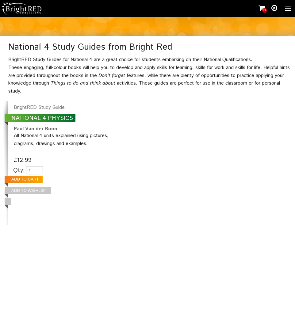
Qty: (19, 170)
